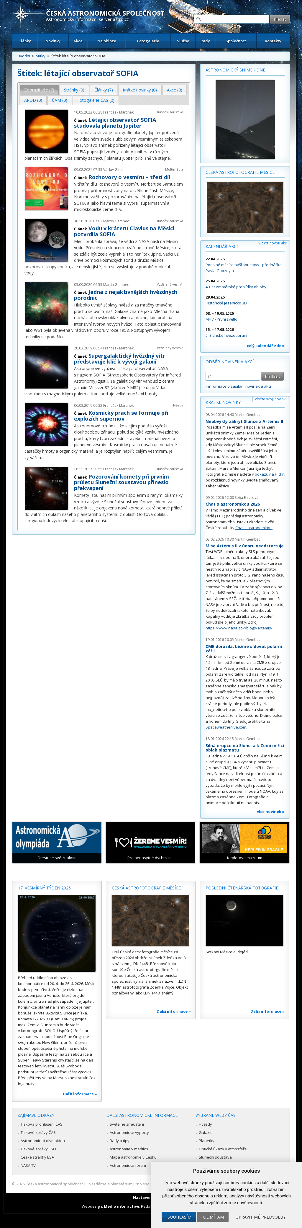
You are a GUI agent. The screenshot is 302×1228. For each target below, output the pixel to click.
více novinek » (271, 811)
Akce (78, 41)
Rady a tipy (119, 1140)
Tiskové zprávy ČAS (38, 1132)
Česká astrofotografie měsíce (240, 172)
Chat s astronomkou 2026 (233, 504)
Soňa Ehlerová (246, 497)
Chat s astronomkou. (254, 527)
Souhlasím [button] (179, 1217)
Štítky (40, 56)
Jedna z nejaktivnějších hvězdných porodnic (125, 294)
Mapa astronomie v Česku (133, 1157)
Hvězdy (177, 405)
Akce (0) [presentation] (174, 90)
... (171, 158)
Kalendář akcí (222, 246)
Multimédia (174, 169)
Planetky (206, 1140)
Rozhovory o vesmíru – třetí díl (129, 177)
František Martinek (118, 112)
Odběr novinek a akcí (230, 361)
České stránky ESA (37, 1157)
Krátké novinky (223, 402)
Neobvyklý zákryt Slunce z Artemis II (244, 421)
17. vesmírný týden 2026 (44, 888)
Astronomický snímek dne (235, 70)
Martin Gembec (116, 221)
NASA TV (28, 1165)
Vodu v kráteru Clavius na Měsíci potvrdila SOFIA (124, 231)
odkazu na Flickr (269, 474)
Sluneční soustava (169, 112)
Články (25, 41)
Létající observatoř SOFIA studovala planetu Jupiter (115, 122)
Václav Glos (112, 169)
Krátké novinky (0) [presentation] (140, 90)
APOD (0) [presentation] (33, 100)
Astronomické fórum (128, 1165)
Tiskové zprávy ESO (38, 1149)
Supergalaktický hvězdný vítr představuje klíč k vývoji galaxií (119, 358)
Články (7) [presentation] (103, 90)
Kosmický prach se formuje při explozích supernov (121, 415)
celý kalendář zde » (266, 345)
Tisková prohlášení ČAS (42, 1124)
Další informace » (80, 1094)
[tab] (39, 90)
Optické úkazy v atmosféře (223, 1149)
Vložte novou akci (273, 243)
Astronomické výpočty (129, 1132)
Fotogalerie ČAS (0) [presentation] (95, 100)
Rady (205, 41)
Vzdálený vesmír (170, 284)
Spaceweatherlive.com (226, 727)
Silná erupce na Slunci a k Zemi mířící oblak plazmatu (245, 748)
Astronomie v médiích (129, 1149)
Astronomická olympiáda (43, 1140)
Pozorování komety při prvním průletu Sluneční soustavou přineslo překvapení (121, 482)
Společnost (236, 41)
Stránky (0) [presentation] (74, 90)
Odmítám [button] (213, 1217)
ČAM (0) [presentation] (59, 100)
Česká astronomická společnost (54, 1184)
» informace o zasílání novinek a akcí (238, 386)
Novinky (52, 41)
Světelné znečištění (127, 1124)
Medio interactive (121, 1206)
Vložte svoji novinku (271, 398)
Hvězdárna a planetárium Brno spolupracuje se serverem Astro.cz (146, 1184)
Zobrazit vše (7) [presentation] (39, 90)
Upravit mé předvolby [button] (260, 1217)
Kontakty (273, 41)
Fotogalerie (148, 41)
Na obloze (106, 41)
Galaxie (206, 1132)
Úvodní (23, 56)
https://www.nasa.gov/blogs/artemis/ (239, 628)
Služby (183, 41)
